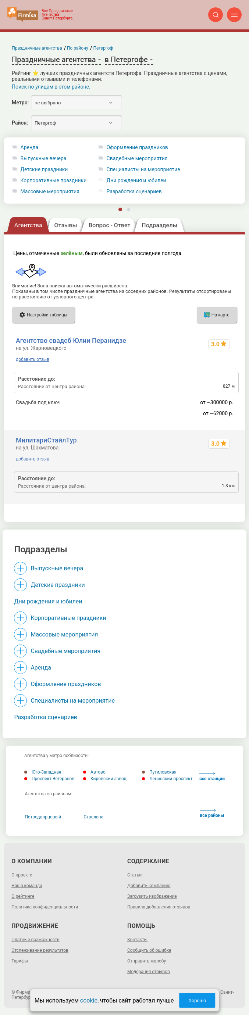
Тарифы (19, 961)
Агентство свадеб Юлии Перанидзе (71, 340)
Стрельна (94, 816)
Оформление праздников (66, 684)
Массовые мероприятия (50, 191)
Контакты (137, 939)
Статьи (134, 875)
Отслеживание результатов (39, 950)
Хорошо (197, 1000)
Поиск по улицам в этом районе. (51, 87)
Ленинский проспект (167, 778)
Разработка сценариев (45, 717)
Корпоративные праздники (54, 180)
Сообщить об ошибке (149, 950)
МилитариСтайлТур (46, 440)
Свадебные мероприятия (65, 651)
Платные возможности (35, 939)
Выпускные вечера (44, 158)
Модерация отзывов (148, 971)
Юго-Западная (42, 772)
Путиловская (159, 772)
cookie (88, 1000)
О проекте (21, 875)
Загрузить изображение (152, 896)
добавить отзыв (32, 359)
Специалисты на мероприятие (73, 700)
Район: (20, 123)
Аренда (30, 147)
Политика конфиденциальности (44, 907)
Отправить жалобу (146, 961)
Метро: (20, 102)
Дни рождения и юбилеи (48, 601)
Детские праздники (44, 169)
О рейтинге (22, 896)
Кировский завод (105, 778)
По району (77, 48)
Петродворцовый (43, 816)
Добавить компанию (148, 885)
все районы (212, 813)
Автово (94, 772)
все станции (212, 776)
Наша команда (26, 885)
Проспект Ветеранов (49, 778)
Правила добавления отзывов (158, 907)
